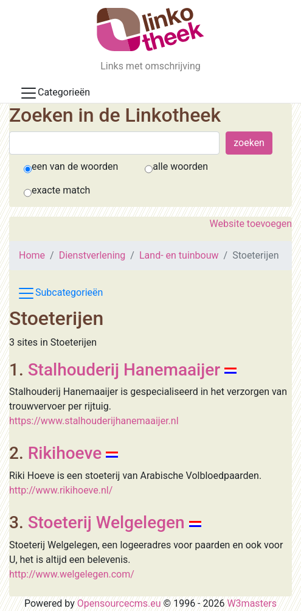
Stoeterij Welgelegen (106, 522)
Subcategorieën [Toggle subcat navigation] (60, 293)
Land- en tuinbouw (179, 255)
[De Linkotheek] (150, 29)
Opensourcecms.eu (119, 603)
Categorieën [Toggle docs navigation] (54, 93)
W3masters (252, 603)
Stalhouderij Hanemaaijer (124, 370)
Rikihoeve (65, 453)
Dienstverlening (92, 255)
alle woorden (180, 166)
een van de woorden (75, 166)
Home (32, 255)
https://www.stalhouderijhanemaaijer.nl (94, 421)
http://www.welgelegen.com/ (71, 574)
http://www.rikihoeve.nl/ (60, 490)
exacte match (61, 190)
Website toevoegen (251, 223)
